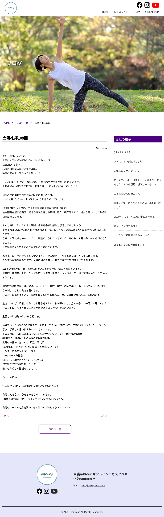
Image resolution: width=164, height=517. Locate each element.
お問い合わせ (152, 11)
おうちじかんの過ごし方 (127, 193)
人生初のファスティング (127, 170)
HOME (105, 11)
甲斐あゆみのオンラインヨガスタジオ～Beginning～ (11, 8)
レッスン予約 (121, 11)
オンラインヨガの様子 (126, 226)
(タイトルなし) (122, 152)
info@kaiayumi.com (93, 485)
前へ (6, 415)
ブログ (136, 11)
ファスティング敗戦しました (129, 161)
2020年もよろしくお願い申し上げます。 (135, 216)
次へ (103, 415)
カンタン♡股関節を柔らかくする (132, 235)
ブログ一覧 (22, 122)
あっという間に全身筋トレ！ (129, 244)
